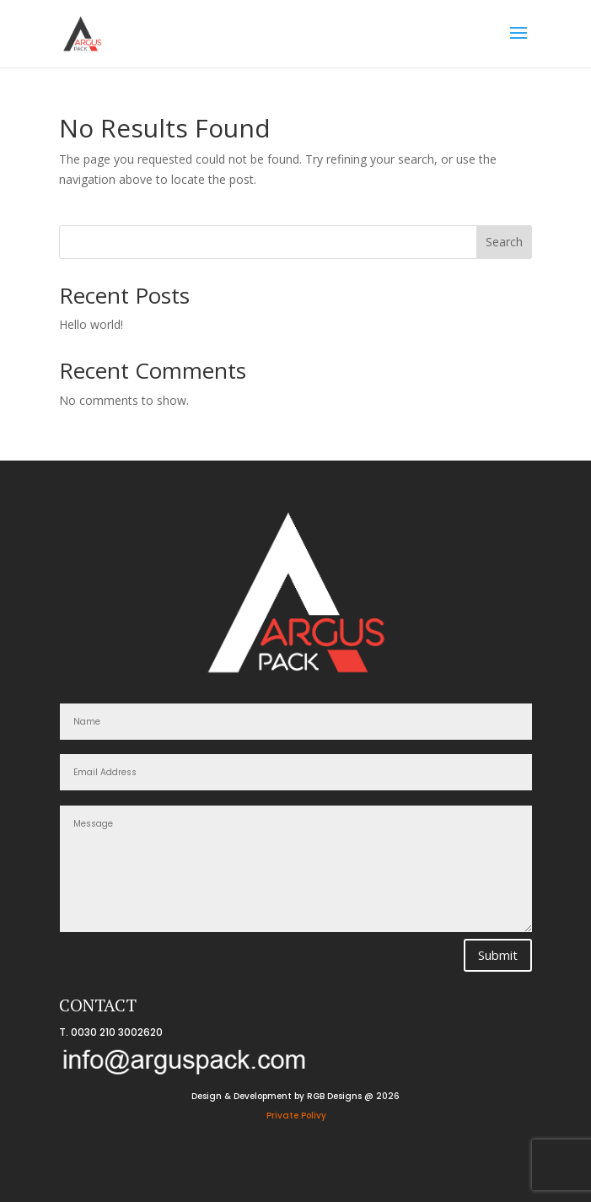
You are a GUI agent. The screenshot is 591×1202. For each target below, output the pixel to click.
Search (504, 242)
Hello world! (91, 324)
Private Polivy (296, 1115)
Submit (498, 954)
